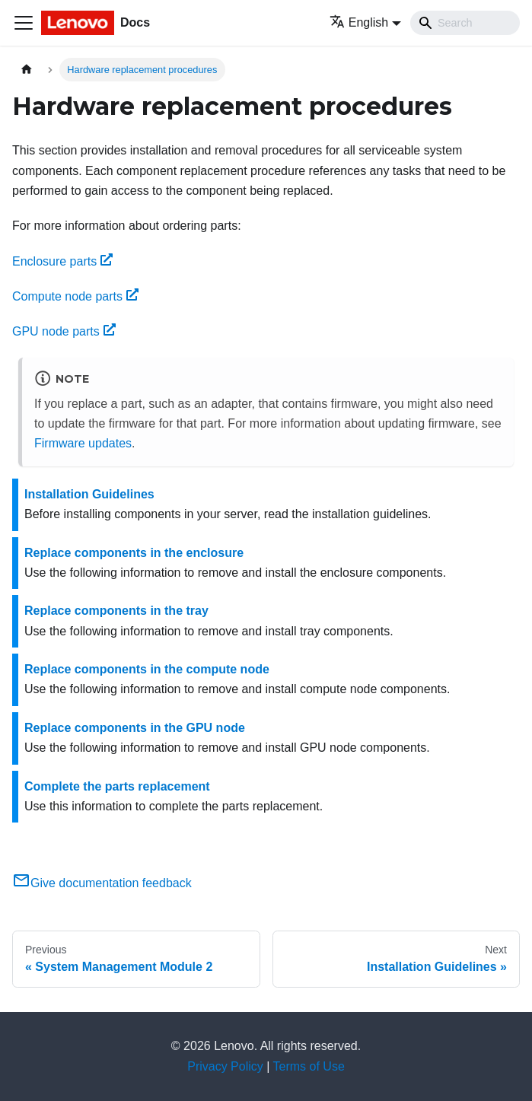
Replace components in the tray (116, 610)
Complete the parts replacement (117, 786)
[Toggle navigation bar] (23, 22)
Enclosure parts (62, 261)
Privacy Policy (225, 1066)
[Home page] (26, 69)
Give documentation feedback (102, 883)
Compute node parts (75, 296)
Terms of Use (309, 1066)
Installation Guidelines (89, 494)
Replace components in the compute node (146, 669)
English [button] (359, 22)
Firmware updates (83, 443)
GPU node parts (64, 331)
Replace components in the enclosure (134, 552)
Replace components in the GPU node (134, 727)
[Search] (465, 23)
